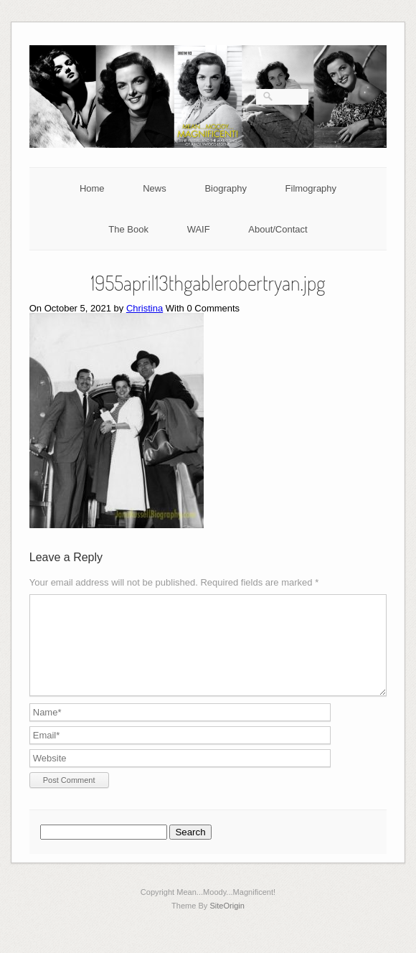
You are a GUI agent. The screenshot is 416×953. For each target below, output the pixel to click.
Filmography (311, 188)
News (154, 188)
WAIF (198, 229)
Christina (144, 308)
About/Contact (277, 229)
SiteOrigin (227, 923)
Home (92, 188)
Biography (225, 188)
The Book (128, 229)
